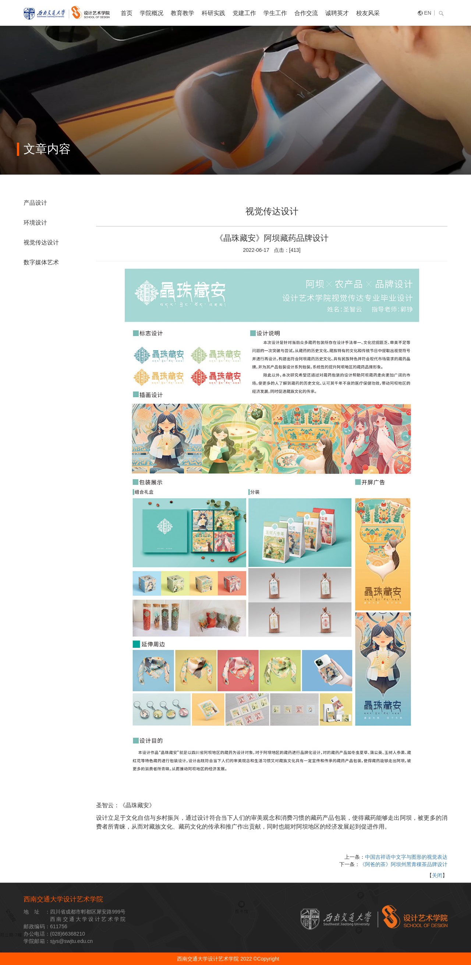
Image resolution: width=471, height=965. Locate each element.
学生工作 (275, 13)
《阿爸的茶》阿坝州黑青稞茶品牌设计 (403, 864)
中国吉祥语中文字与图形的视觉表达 (406, 857)
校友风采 (368, 13)
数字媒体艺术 (41, 262)
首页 (126, 13)
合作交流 (306, 13)
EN (427, 13)
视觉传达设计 (41, 242)
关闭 (437, 875)
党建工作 (244, 13)
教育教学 (182, 13)
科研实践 (213, 13)
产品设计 (35, 203)
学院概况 (151, 13)
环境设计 (35, 222)
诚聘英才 (337, 13)
